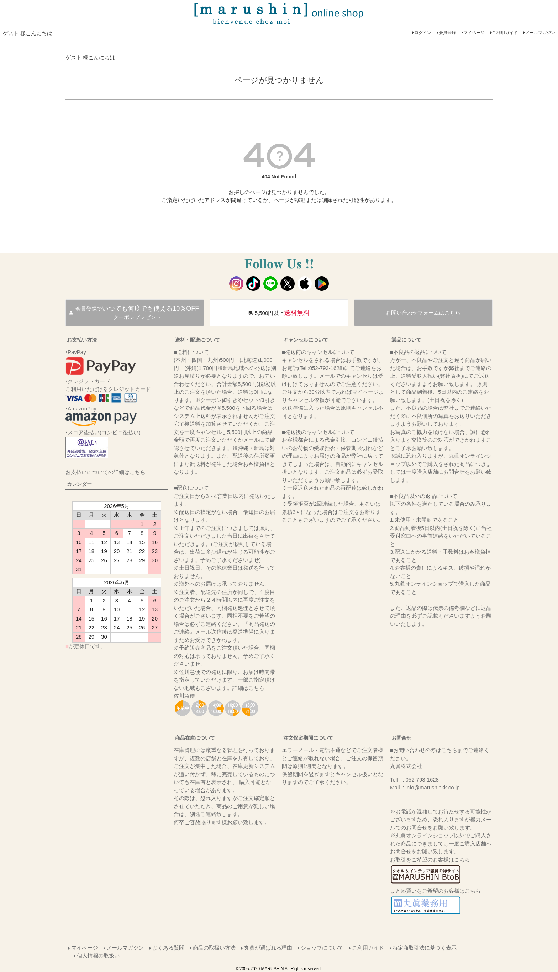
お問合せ (401, 738)
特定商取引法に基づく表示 (425, 948)
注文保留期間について (308, 738)
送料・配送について (197, 340)
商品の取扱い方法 (214, 948)
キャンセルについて (305, 340)
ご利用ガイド (505, 32)
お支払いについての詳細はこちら (105, 472)
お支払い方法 (82, 340)
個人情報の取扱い (98, 955)
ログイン (422, 32)
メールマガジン (540, 32)
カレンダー (79, 484)
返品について (406, 340)
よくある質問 (168, 948)
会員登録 (447, 32)
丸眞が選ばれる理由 (268, 948)
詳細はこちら (248, 688)
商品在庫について (195, 738)
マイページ (474, 32)
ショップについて (322, 948)
